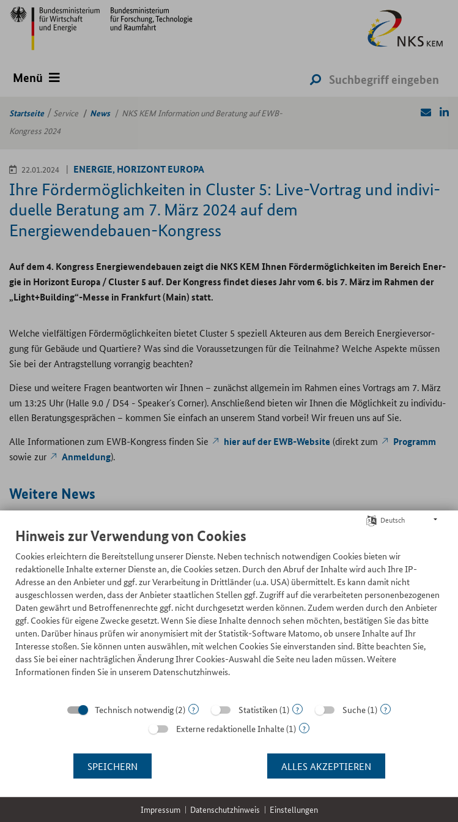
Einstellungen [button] (294, 809)
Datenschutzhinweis (225, 809)
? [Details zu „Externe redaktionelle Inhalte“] (304, 728)
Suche (354, 709)
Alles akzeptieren (326, 766)
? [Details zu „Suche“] (385, 709)
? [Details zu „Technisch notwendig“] (193, 709)
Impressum (160, 809)
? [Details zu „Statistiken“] (297, 709)
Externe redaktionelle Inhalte (230, 728)
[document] (229, 611)
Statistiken (258, 709)
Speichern (112, 766)
